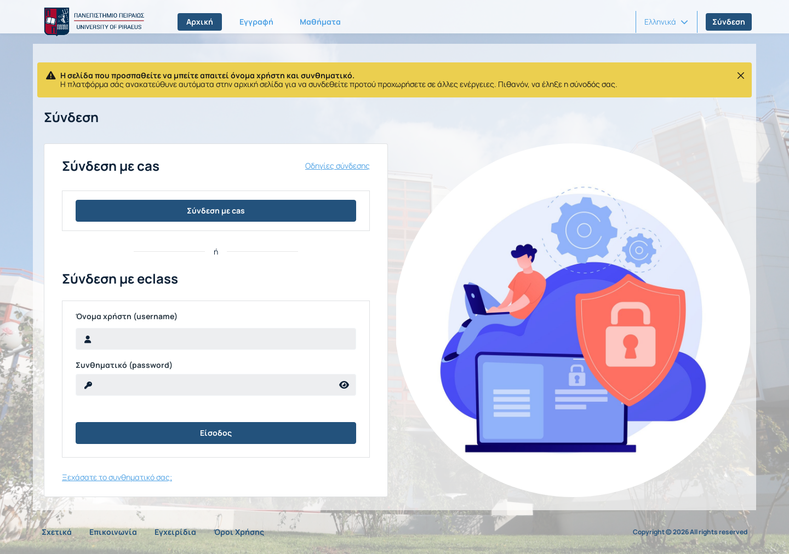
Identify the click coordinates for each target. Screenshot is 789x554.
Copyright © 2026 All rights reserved (690, 532)
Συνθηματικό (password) (124, 365)
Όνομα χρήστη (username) (127, 316)
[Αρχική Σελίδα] (92, 21)
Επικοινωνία (113, 532)
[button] (666, 21)
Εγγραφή (256, 21)
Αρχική (199, 21)
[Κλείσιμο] (741, 75)
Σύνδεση (728, 21)
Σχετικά (57, 532)
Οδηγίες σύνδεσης (337, 165)
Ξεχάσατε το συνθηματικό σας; (117, 477)
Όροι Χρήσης (239, 532)
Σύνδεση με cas (216, 210)
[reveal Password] (204, 385)
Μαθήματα (320, 21)
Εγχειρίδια (175, 532)
